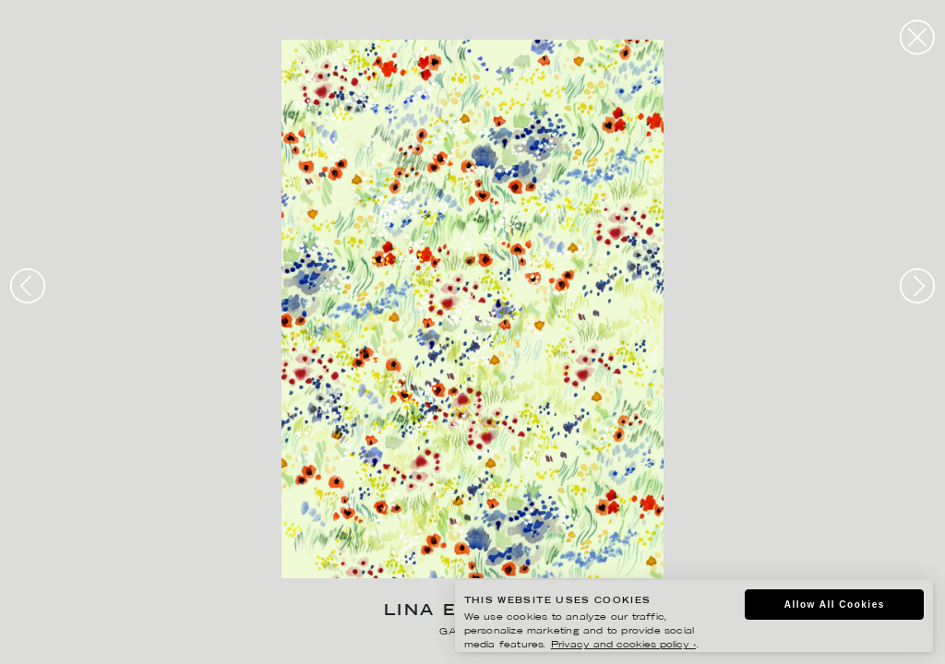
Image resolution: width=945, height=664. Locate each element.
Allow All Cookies (834, 604)
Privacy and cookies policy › (623, 645)
